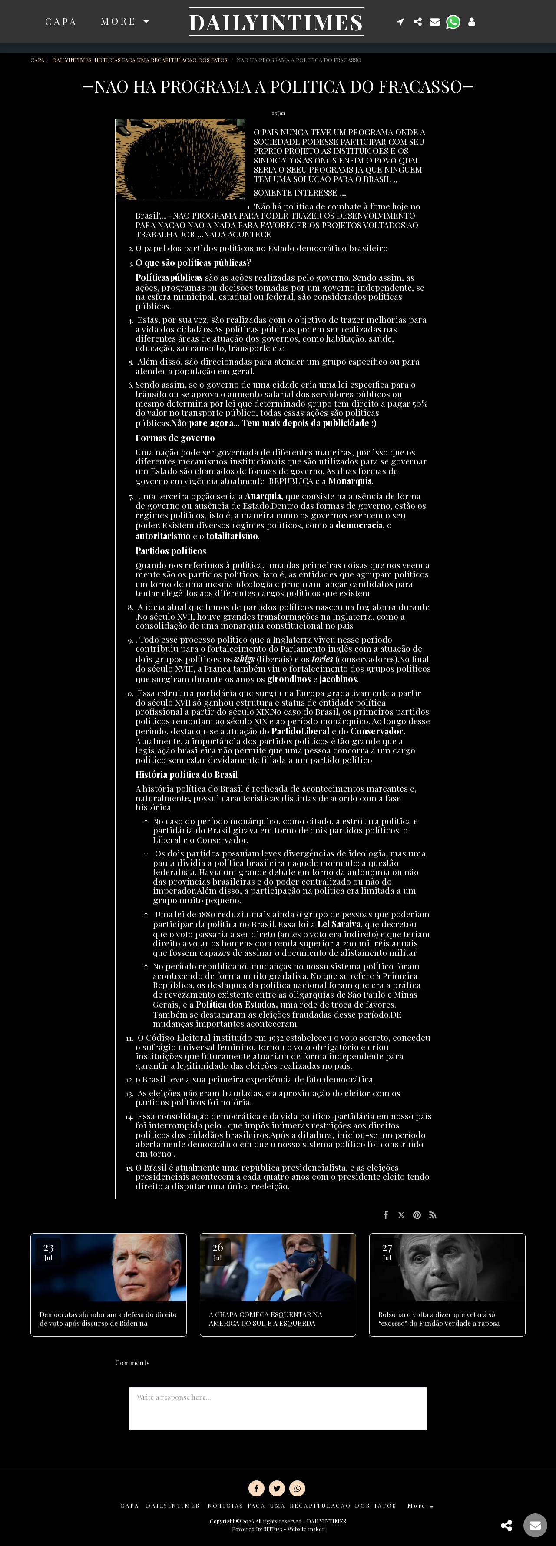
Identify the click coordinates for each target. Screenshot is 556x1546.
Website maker (306, 1529)
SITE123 (272, 1529)
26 (218, 1250)
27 (387, 1250)
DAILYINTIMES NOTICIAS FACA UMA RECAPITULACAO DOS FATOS (140, 59)
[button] (399, 22)
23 (48, 1250)
